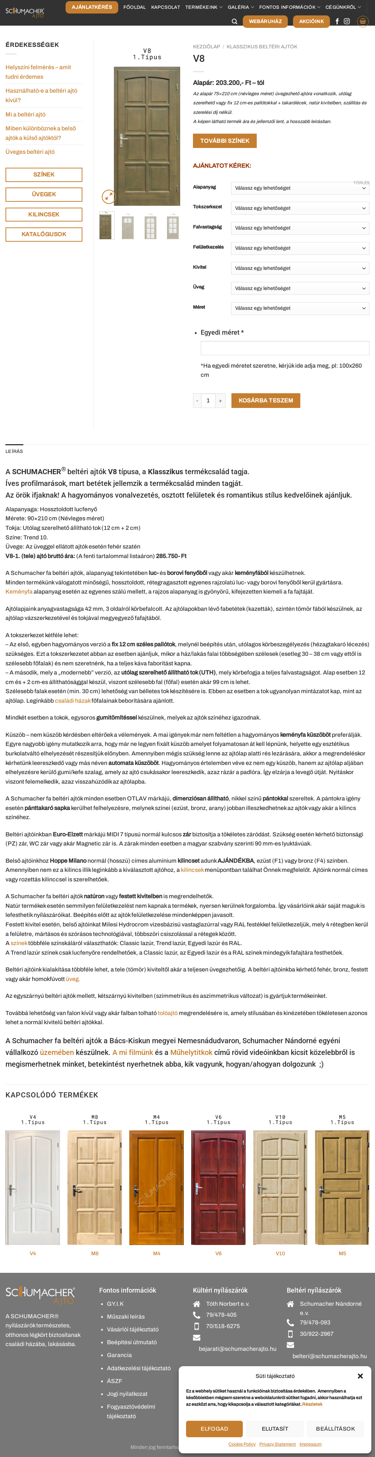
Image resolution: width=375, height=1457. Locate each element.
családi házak (72, 701)
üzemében (57, 1052)
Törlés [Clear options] (361, 183)
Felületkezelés (208, 247)
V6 (218, 1253)
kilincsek (192, 870)
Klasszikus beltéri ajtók (262, 46)
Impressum (311, 1444)
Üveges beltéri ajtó (30, 152)
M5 (342, 1253)
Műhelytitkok (191, 1052)
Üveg (198, 287)
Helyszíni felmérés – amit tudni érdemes (38, 72)
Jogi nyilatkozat (127, 1394)
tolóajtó (168, 1013)
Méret (199, 307)
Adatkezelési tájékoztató (139, 1368)
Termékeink (204, 7)
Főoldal (134, 7)
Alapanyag (204, 187)
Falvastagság (207, 227)
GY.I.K (115, 1304)
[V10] (280, 1176)
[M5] (342, 1176)
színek (19, 943)
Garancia (119, 1355)
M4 (156, 1253)
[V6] (218, 1176)
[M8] (94, 1176)
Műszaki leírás (126, 1316)
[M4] (156, 1176)
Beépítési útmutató (132, 1342)
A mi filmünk (132, 1052)
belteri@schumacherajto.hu (330, 1356)
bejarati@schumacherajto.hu (237, 1349)
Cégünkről (343, 7)
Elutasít (275, 1429)
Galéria (241, 7)
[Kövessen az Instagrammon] (347, 21)
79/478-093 (315, 1322)
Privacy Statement (277, 1444)
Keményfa (19, 591)
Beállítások (335, 1429)
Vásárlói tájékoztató (133, 1329)
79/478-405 (221, 1315)
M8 (95, 1253)
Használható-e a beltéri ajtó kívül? (41, 95)
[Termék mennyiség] (208, 400)
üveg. (73, 979)
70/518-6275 (223, 1326)
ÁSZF (114, 1381)
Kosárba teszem (266, 400)
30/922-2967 (317, 1334)
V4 (33, 1253)
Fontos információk (289, 7)
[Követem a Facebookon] (337, 21)
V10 (280, 1253)
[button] (360, 1376)
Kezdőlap (206, 46)
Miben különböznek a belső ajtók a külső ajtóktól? (40, 133)
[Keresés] (234, 22)
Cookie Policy (242, 1444)
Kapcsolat (165, 7)
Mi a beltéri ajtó (25, 114)
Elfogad (214, 1429)
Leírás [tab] (14, 451)
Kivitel (199, 267)
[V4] (32, 1176)
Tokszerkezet (207, 207)
